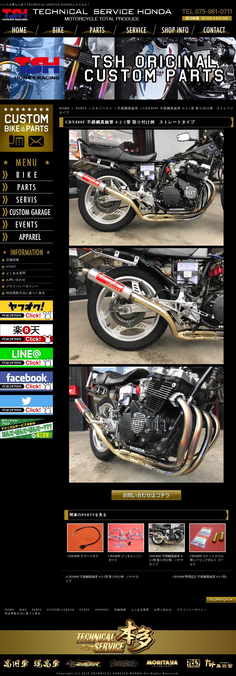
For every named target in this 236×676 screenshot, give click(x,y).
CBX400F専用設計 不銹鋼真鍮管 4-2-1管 (199, 576)
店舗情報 (12, 260)
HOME (64, 108)
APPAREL (102, 609)
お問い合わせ (16, 280)
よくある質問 (16, 273)
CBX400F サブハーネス (83, 556)
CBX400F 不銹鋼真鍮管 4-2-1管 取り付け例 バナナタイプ (166, 560)
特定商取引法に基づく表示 (25, 293)
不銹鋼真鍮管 (128, 108)
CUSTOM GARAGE (61, 609)
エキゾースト (102, 108)
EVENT (84, 609)
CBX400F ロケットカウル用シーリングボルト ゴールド (207, 560)
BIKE (23, 609)
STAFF (11, 266)
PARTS (81, 108)
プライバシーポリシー (22, 286)
